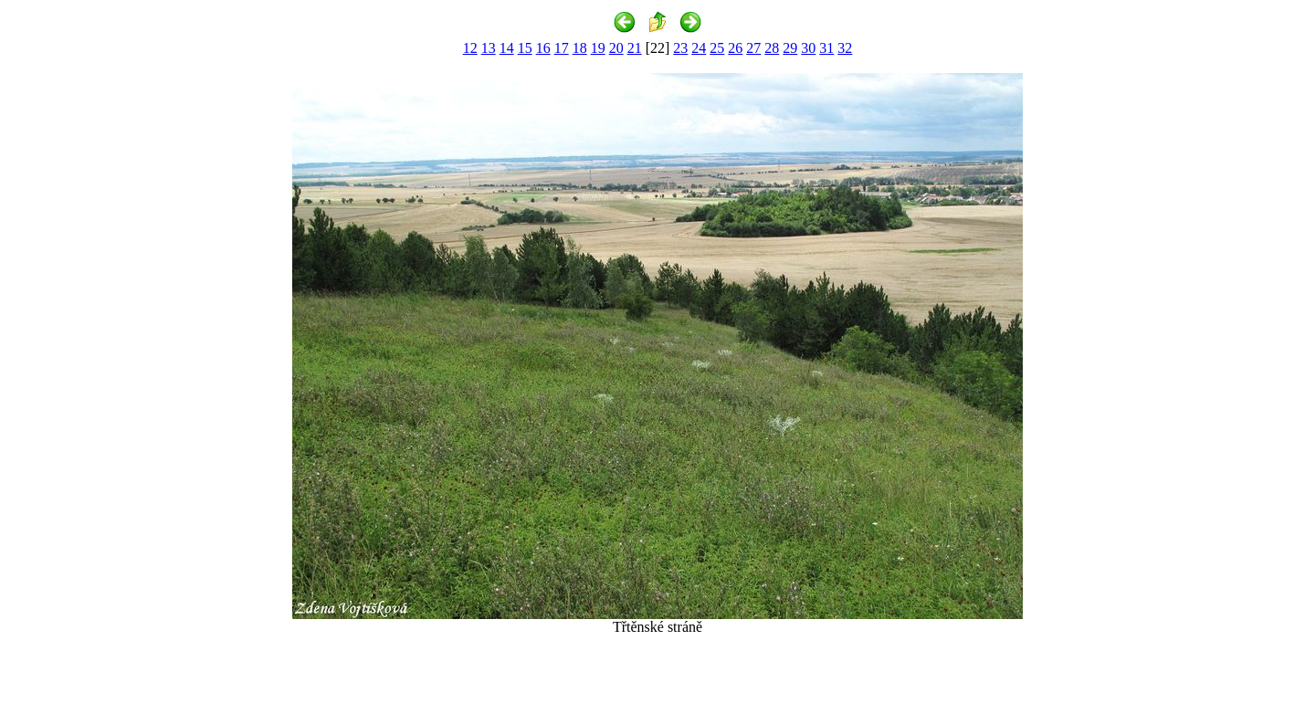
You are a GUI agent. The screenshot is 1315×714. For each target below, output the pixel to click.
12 (470, 48)
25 (717, 48)
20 (616, 48)
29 (790, 48)
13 (488, 48)
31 (826, 48)
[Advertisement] (657, 679)
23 (680, 48)
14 (507, 48)
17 (561, 48)
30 (808, 48)
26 (735, 48)
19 (598, 48)
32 (844, 48)
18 (580, 48)
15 (525, 48)
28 (771, 48)
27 (753, 48)
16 (543, 48)
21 (634, 48)
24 (698, 48)
